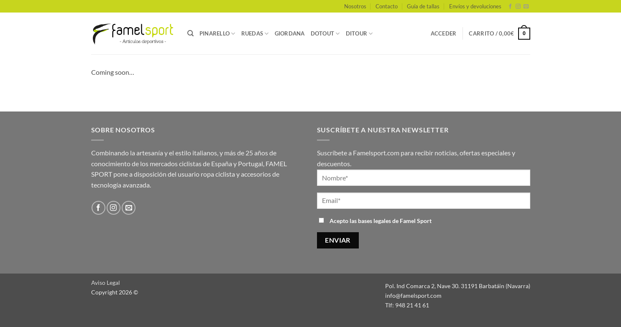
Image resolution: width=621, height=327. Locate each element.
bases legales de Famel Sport (395, 220)
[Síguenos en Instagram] (518, 7)
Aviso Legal (105, 282)
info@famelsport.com (413, 295)
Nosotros (355, 6)
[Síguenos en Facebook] (510, 7)
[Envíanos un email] (526, 7)
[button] (444, 33)
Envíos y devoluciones (475, 6)
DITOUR (359, 34)
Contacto (387, 6)
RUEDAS (255, 34)
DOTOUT (325, 34)
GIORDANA (290, 33)
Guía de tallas (423, 6)
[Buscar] (190, 33)
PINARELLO (217, 34)
